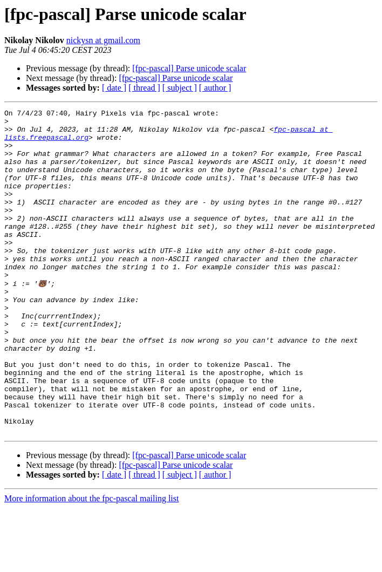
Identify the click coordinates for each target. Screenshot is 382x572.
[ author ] (215, 87)
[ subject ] (179, 87)
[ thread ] (144, 87)
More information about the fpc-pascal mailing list (91, 562)
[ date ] (114, 87)
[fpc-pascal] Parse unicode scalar (189, 68)
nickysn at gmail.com (103, 40)
